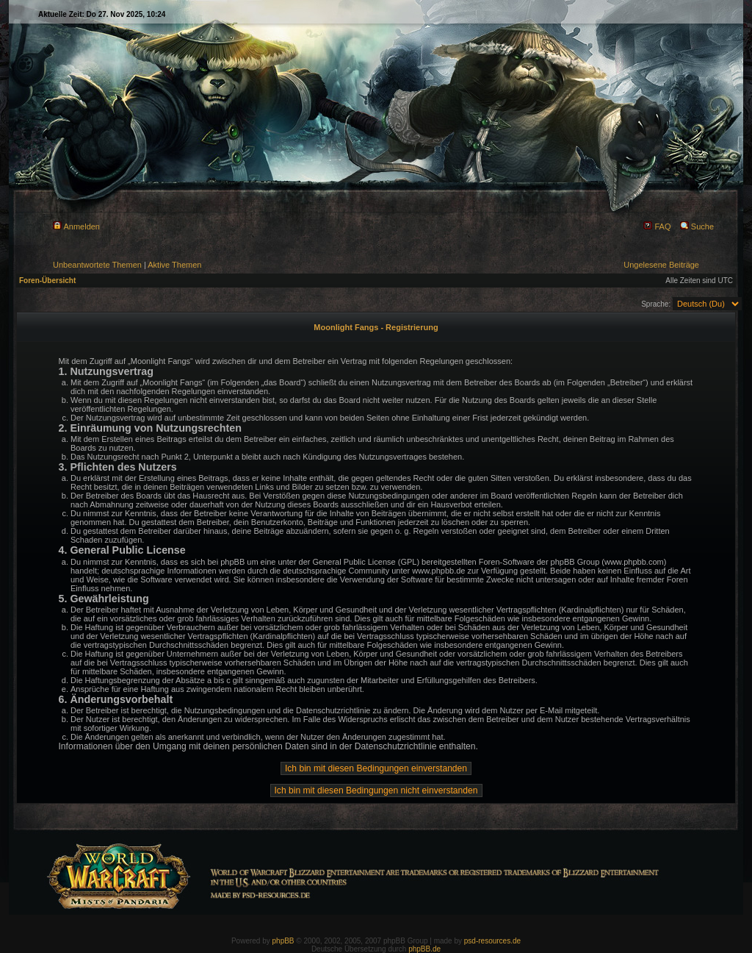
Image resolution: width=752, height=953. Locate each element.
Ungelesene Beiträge (661, 264)
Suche (697, 226)
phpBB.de (424, 949)
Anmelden (76, 226)
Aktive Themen (174, 264)
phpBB (283, 941)
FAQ (656, 226)
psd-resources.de (492, 941)
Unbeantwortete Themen (97, 264)
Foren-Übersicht (47, 280)
